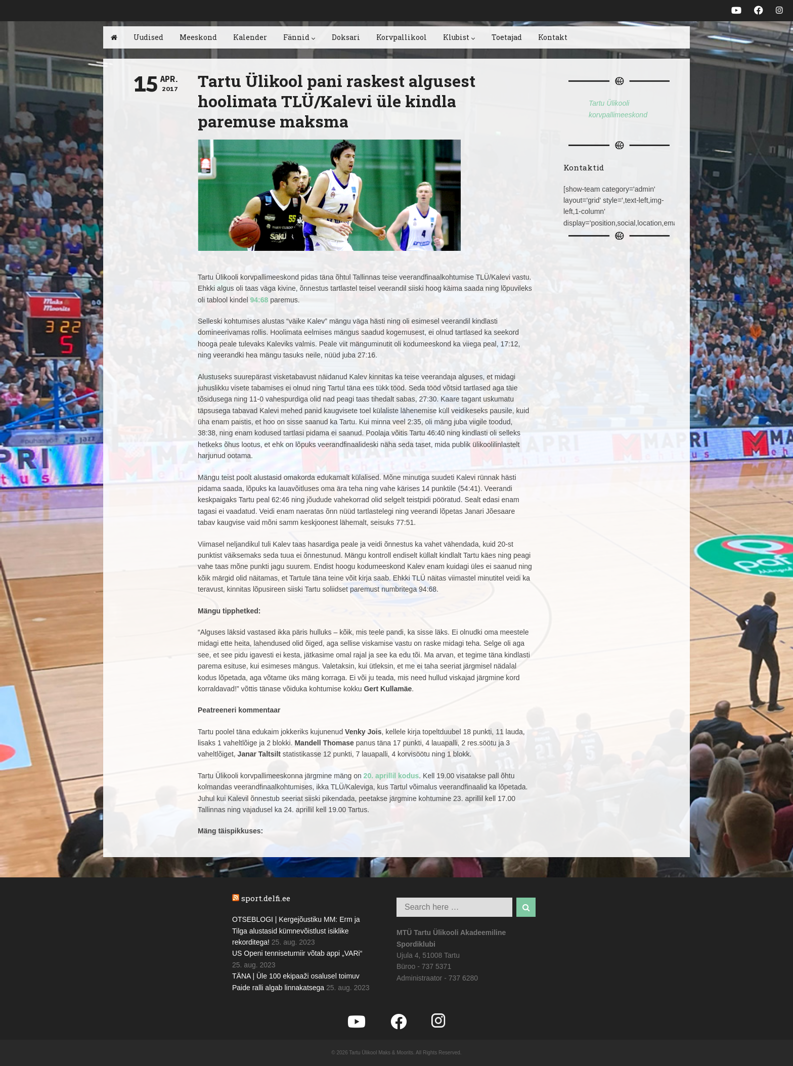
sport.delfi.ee (265, 898)
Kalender (250, 37)
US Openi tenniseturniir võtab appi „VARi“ (297, 953)
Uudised (148, 37)
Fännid (299, 37)
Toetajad (507, 37)
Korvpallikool (401, 37)
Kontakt (552, 37)
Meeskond (198, 37)
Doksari (346, 37)
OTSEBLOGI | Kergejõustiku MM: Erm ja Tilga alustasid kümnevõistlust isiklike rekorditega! (296, 930)
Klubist (459, 37)
